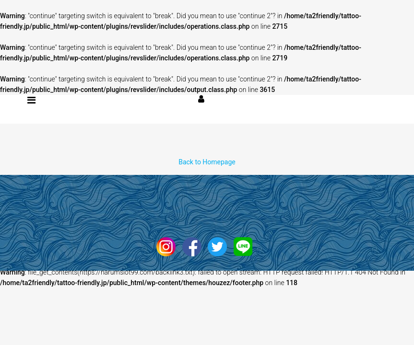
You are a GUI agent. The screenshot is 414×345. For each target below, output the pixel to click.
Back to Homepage (207, 162)
